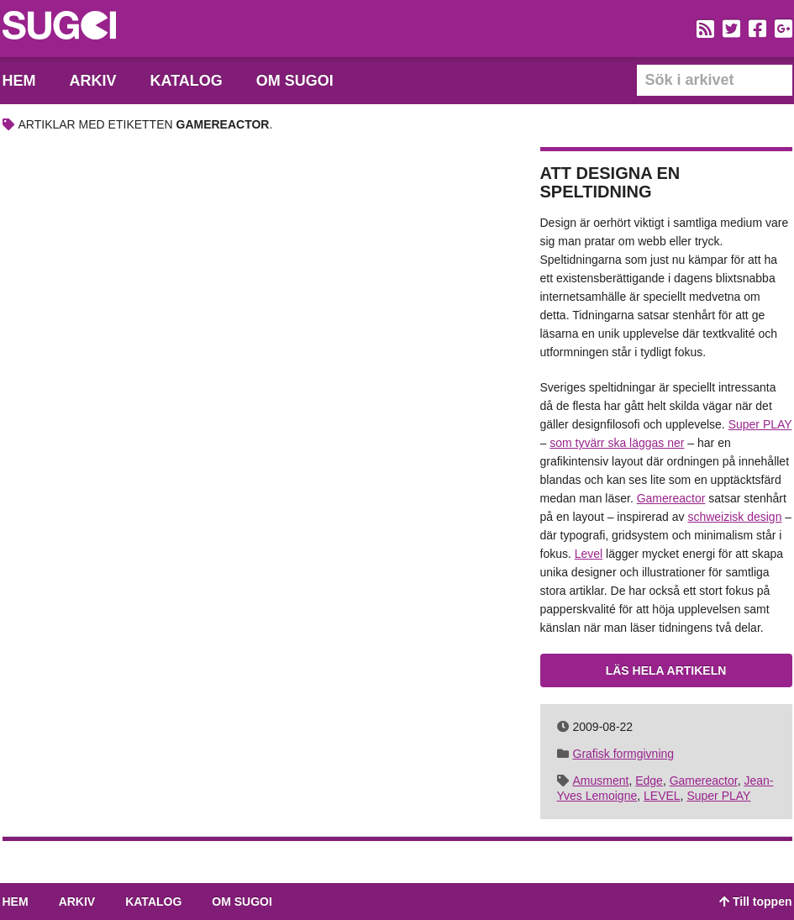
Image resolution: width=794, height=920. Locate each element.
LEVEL (662, 795)
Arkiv (93, 80)
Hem (19, 80)
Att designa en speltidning (610, 182)
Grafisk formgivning (624, 753)
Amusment (601, 780)
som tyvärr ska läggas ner (616, 442)
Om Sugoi (295, 80)
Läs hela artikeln (666, 670)
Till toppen (755, 901)
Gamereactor (671, 498)
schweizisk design (734, 516)
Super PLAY (760, 424)
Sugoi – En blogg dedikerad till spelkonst (59, 28)
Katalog (186, 80)
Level (588, 553)
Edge (649, 780)
